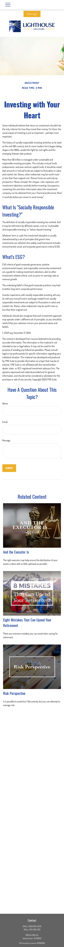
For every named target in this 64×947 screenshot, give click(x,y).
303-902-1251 (35, 929)
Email (5, 421)
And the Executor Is (16, 552)
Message (6, 440)
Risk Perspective (14, 693)
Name (5, 403)
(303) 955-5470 (34, 926)
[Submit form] (9, 468)
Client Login (32, 14)
